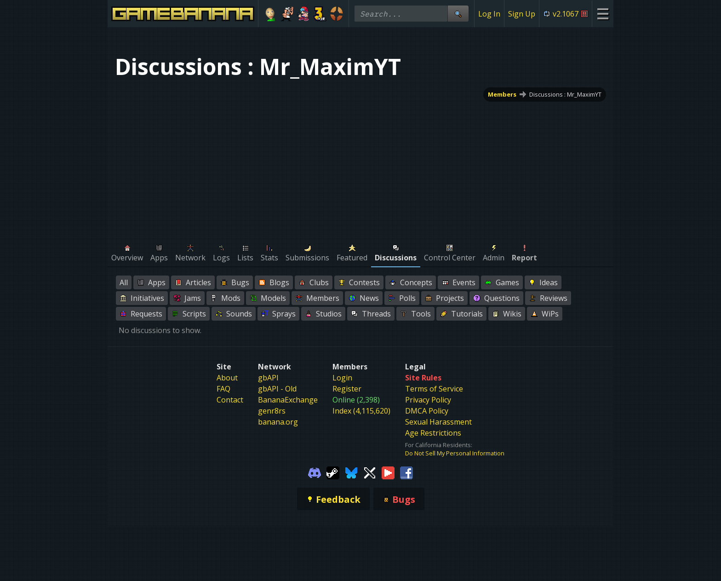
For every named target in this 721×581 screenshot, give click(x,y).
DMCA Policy (426, 411)
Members (502, 94)
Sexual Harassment (438, 422)
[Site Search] (458, 14)
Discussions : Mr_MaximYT (565, 94)
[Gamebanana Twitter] (369, 472)
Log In (489, 14)
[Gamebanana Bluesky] (351, 472)
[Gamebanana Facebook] (406, 472)
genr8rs (272, 411)
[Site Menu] (602, 13)
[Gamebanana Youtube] (388, 472)
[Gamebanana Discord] (314, 472)
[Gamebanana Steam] (333, 472)
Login (342, 378)
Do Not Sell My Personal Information (454, 453)
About (227, 378)
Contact (230, 400)
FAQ (223, 389)
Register (346, 389)
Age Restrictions (433, 433)
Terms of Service (434, 389)
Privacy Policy (428, 400)
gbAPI (268, 378)
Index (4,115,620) (361, 411)
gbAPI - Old (277, 389)
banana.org (278, 422)
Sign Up (521, 14)
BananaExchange (288, 400)
